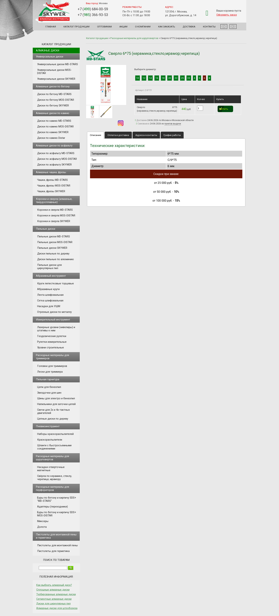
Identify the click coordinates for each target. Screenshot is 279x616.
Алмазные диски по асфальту (54, 145)
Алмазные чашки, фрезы (51, 172)
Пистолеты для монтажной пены (57, 545)
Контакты (209, 26)
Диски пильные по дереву (53, 253)
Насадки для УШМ (48, 306)
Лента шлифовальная (50, 294)
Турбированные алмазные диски (56, 594)
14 (150, 78)
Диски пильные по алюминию (55, 259)
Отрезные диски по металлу (54, 312)
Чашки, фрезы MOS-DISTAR (53, 185)
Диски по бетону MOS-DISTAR (55, 99)
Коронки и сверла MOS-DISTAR (56, 215)
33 (188, 78)
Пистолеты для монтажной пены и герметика (56, 536)
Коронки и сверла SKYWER (53, 221)
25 (182, 78)
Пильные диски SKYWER (52, 247)
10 (137, 78)
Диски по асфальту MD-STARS (55, 153)
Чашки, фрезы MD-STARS (52, 179)
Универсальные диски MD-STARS (57, 64)
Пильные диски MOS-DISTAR (54, 242)
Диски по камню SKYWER (53, 132)
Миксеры (42, 521)
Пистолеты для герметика (53, 551)
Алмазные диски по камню (52, 113)
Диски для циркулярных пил (53, 603)
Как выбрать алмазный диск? (54, 585)
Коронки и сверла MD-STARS (55, 209)
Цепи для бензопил (49, 387)
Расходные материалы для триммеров (52, 357)
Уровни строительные (50, 347)
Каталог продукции (77, 26)
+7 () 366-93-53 (93, 15)
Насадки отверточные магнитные (51, 468)
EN (223, 26)
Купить (224, 109)
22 (176, 78)
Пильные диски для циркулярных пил (49, 266)
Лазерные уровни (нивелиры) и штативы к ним (56, 329)
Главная (50, 26)
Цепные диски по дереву (52, 418)
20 (169, 78)
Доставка (189, 26)
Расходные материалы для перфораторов (52, 488)
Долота (42, 526)
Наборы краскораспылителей (55, 434)
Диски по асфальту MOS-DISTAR (57, 158)
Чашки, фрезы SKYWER (51, 191)
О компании (143, 26)
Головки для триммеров (52, 366)
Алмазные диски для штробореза (56, 608)
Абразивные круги (48, 289)
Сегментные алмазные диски (54, 598)
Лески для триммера (50, 371)
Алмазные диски (47, 50)
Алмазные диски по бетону (53, 86)
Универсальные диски (49, 56)
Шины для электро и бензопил (56, 398)
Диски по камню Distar (51, 137)
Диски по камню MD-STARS (54, 120)
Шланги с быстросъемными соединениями (54, 447)
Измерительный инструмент (53, 319)
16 (156, 78)
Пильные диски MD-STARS (53, 236)
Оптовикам (104, 26)
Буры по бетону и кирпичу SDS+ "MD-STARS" (56, 499)
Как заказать (166, 26)
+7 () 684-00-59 (93, 9)
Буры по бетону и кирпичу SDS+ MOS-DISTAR (56, 514)
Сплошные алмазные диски (53, 589)
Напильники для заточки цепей (56, 404)
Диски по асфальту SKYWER (54, 164)
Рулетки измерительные (52, 341)
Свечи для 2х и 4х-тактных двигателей (53, 411)
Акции (123, 26)
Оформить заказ (226, 14)
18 (163, 78)
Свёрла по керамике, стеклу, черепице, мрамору (54, 477)
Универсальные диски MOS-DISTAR (54, 71)
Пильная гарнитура (47, 379)
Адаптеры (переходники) (52, 506)
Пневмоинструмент (48, 426)
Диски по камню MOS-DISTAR (55, 126)
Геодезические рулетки (51, 336)
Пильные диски (45, 228)
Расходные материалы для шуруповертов (52, 458)
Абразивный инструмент (51, 275)
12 (144, 78)
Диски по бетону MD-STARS (54, 94)
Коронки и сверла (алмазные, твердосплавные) (54, 200)
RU (233, 26)
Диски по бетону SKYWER (53, 105)
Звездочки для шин (49, 392)
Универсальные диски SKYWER (56, 78)
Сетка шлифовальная (50, 300)
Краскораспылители (49, 439)
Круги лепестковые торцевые (55, 283)
